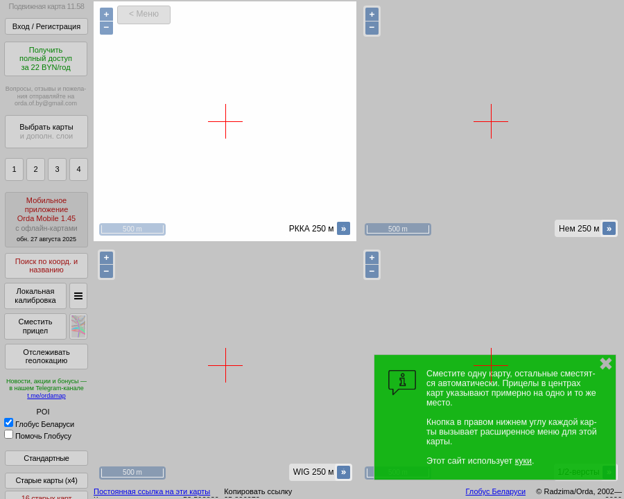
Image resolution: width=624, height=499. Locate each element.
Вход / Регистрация (46, 26)
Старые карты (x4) (46, 480)
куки (523, 461)
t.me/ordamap (46, 395)
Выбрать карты (46, 131)
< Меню (144, 14)
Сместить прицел (35, 326)
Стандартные (46, 458)
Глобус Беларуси (39, 424)
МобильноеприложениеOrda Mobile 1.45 (46, 219)
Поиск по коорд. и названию (46, 265)
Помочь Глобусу (37, 436)
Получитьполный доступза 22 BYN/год (45, 58)
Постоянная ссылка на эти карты (152, 491)
